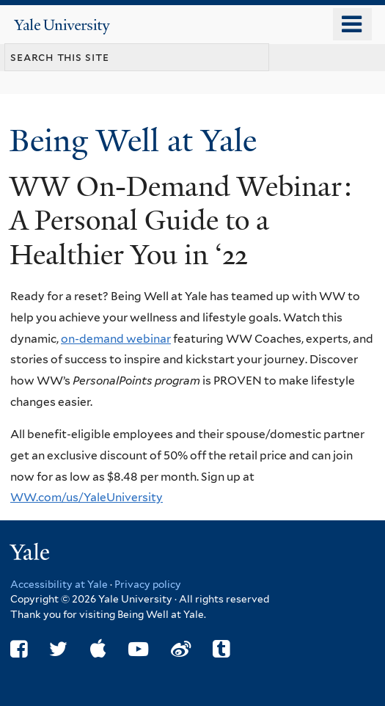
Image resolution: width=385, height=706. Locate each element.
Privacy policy (147, 584)
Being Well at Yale (137, 140)
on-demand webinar (116, 339)
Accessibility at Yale (59, 584)
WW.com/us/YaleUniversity (86, 497)
